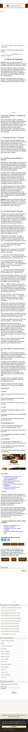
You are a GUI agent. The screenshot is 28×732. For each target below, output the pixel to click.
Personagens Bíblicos (6, 664)
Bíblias (2, 643)
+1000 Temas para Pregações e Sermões (11, 607)
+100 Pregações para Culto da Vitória (10, 623)
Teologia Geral (4, 672)
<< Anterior (5, 559)
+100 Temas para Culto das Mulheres (10, 626)
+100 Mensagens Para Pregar (8, 634)
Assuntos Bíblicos (9, 45)
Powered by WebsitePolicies (8, 729)
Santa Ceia (3, 669)
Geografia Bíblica (5, 651)
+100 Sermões (6, 544)
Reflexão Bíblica (5, 667)
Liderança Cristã (5, 656)
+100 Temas (21, 544)
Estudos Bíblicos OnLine (19, 715)
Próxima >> (23, 559)
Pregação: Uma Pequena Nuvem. (13, 484)
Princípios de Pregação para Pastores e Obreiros (12, 526)
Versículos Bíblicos (5, 674)
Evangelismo (4, 46)
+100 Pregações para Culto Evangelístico (11, 618)
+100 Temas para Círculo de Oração (10, 628)
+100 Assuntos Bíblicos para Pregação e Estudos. (12, 487)
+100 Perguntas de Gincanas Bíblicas (10, 631)
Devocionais (4, 648)
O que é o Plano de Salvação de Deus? (12, 50)
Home (2, 45)
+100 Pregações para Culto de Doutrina (11, 613)
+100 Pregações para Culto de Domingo (11, 620)
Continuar (14, 726)
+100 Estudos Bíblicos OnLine (8, 610)
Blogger (17, 716)
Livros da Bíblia (4, 659)
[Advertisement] (14, 28)
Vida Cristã (3, 677)
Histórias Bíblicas (5, 653)
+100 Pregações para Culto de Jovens (10, 615)
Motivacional (4, 661)
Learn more (23, 723)
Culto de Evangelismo (19, 45)
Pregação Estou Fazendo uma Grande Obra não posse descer (12, 478)
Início (13, 559)
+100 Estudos (14, 544)
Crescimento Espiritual (6, 646)
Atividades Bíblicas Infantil (7, 640)
